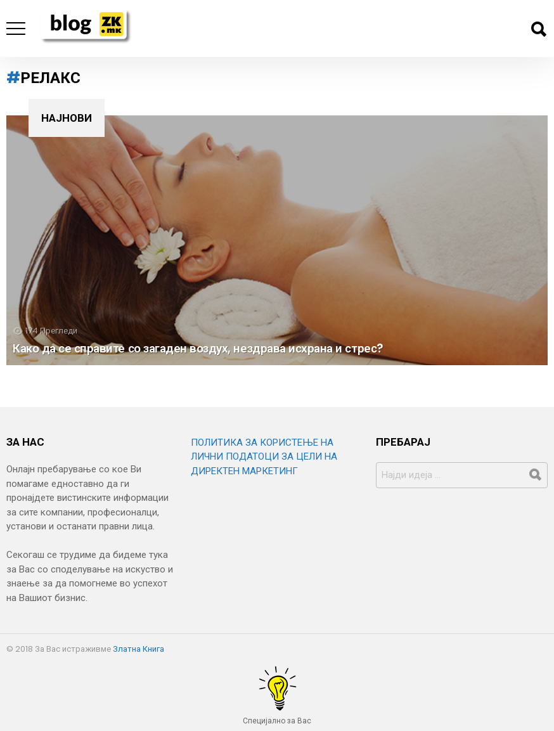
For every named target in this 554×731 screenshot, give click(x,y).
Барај (538, 29)
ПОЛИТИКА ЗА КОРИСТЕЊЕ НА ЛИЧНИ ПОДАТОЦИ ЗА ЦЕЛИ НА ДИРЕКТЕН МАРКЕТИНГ (264, 457)
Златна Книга (138, 649)
